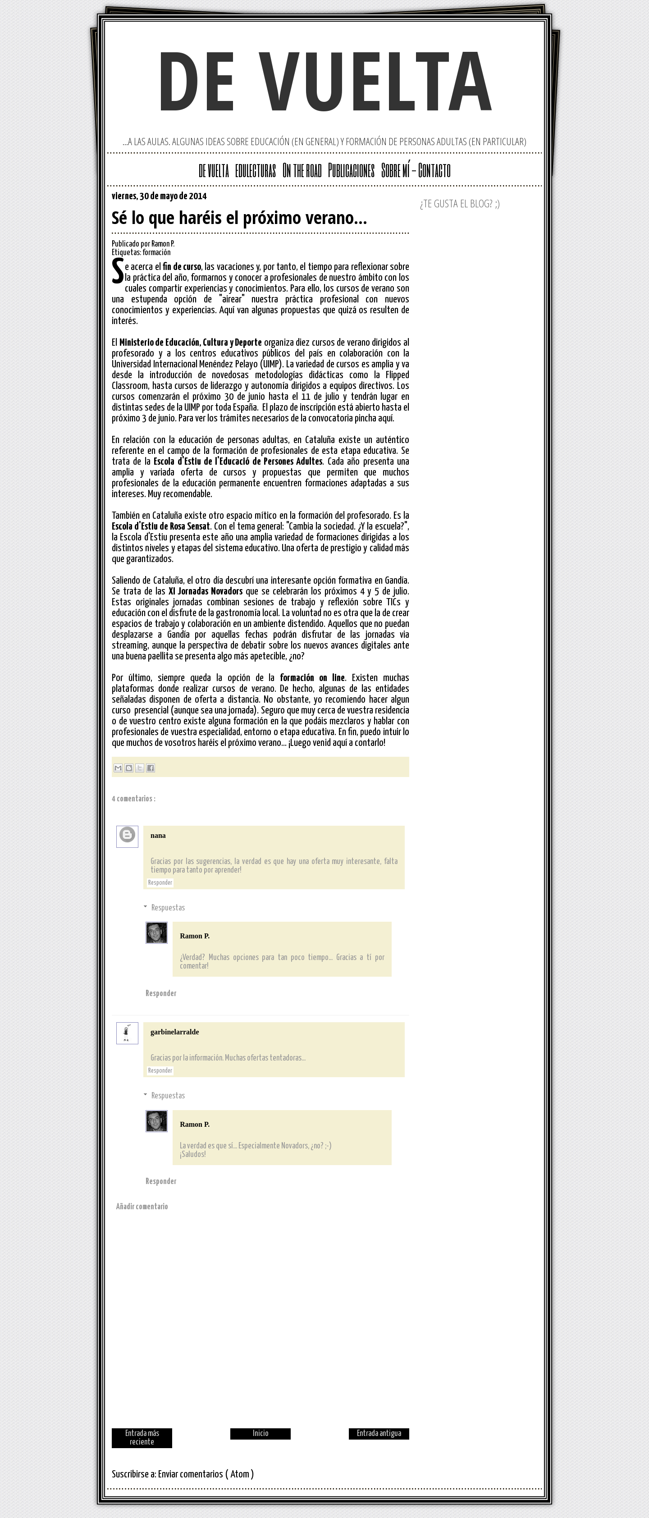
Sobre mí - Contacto (416, 169)
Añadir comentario (142, 1207)
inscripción (319, 407)
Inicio (261, 1434)
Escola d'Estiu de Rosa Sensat (161, 526)
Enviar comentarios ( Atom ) (206, 1474)
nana (158, 835)
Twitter (373, 198)
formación (156, 253)
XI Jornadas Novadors (206, 591)
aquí (385, 418)
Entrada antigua (379, 1434)
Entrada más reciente (142, 1438)
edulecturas (255, 169)
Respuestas (168, 908)
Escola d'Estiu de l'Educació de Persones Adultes (238, 462)
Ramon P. (195, 936)
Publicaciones (351, 169)
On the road (302, 169)
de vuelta (324, 79)
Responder (160, 883)
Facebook (402, 198)
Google (359, 198)
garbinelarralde (175, 1032)
